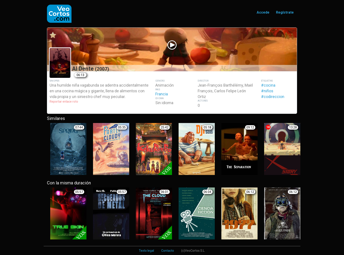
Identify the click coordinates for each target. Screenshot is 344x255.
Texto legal (146, 250)
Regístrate (285, 12)
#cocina (268, 85)
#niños (267, 91)
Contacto (167, 250)
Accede (263, 12)
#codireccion (272, 96)
